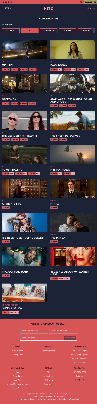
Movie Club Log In (79, 350)
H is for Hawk (60, 170)
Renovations (48, 384)
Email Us (79, 376)
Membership (80, 346)
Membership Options (79, 354)
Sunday (67, 30)
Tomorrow (48, 30)
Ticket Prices (17, 380)
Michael (7, 65)
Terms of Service (70, 399)
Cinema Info (17, 368)
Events (48, 346)
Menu (91, 8)
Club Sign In (90, 2)
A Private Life (11, 204)
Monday (86, 30)
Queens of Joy (12, 308)
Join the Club (8, 2)
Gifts (48, 372)
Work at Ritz (48, 380)
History (17, 372)
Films (17, 346)
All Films (10, 30)
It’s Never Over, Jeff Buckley (22, 238)
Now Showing (17, 350)
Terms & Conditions (79, 358)
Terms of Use (38, 396)
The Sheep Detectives (65, 136)
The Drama (58, 238)
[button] (94, 30)
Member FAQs (80, 362)
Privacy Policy (48, 396)
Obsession (9, 99)
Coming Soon (17, 354)
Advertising (48, 376)
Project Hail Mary (15, 272)
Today (30, 30)
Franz (54, 204)
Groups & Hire (17, 387)
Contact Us (80, 368)
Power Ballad (12, 170)
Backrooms (58, 65)
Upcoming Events (48, 350)
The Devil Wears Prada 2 (19, 136)
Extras (48, 368)
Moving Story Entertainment (17, 384)
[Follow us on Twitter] (79, 380)
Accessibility (17, 376)
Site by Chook (58, 396)
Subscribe (70, 338)
